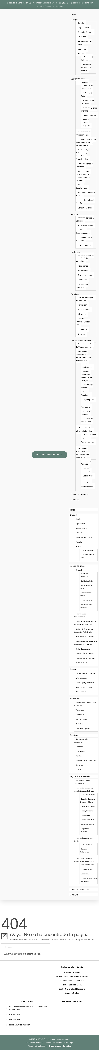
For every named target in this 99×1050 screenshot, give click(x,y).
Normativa (82, 280)
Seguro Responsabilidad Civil (83, 322)
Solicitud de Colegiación (87, 87)
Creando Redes (72, 993)
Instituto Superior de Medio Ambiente (72, 976)
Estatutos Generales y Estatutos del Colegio (86, 375)
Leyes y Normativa (85, 405)
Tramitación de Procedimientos (83, 133)
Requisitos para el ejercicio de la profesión (84, 258)
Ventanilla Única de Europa (85, 194)
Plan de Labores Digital (72, 985)
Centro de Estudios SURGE (72, 981)
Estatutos (81, 37)
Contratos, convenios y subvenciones (87, 483)
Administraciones (85, 225)
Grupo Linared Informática (60, 1046)
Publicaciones (83, 309)
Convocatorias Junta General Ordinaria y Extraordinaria (86, 142)
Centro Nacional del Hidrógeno (72, 989)
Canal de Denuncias (80, 494)
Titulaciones (82, 266)
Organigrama (88, 399)
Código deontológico (86, 365)
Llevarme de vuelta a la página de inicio (21, 954)
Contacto (75, 500)
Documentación (89, 115)
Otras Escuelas (84, 245)
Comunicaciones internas (89, 109)
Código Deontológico (81, 186)
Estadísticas (88, 476)
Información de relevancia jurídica (84, 429)
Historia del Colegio (87, 58)
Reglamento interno (87, 386)
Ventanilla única (78, 79)
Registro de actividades (87, 420)
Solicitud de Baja (87, 94)
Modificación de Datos (87, 102)
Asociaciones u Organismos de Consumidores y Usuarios (83, 175)
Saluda (80, 23)
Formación (82, 305)
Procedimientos (89, 434)
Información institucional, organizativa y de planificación (83, 356)
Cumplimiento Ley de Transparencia (84, 345)
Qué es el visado (84, 275)
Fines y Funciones (85, 393)
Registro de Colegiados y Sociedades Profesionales (82, 154)
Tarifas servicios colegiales (85, 123)
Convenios (82, 329)
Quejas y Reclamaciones (87, 440)
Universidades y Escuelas (84, 239)
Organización (83, 27)
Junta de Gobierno (85, 412)
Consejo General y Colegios (85, 219)
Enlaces (74, 215)
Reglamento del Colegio (84, 42)
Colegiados (82, 82)
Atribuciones (82, 270)
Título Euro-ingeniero (82, 285)
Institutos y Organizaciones (82, 231)
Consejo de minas (72, 972)
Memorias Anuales (86, 462)
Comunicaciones (84, 208)
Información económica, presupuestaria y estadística (83, 453)
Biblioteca (81, 314)
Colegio (74, 20)
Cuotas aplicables (85, 469)
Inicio (73, 14)
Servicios (75, 294)
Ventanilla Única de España (85, 201)
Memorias (81, 49)
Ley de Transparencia (81, 341)
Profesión (75, 252)
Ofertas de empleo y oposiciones (86, 298)
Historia (80, 53)
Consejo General (84, 32)
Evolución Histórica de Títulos (86, 67)
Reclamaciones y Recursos (84, 165)
